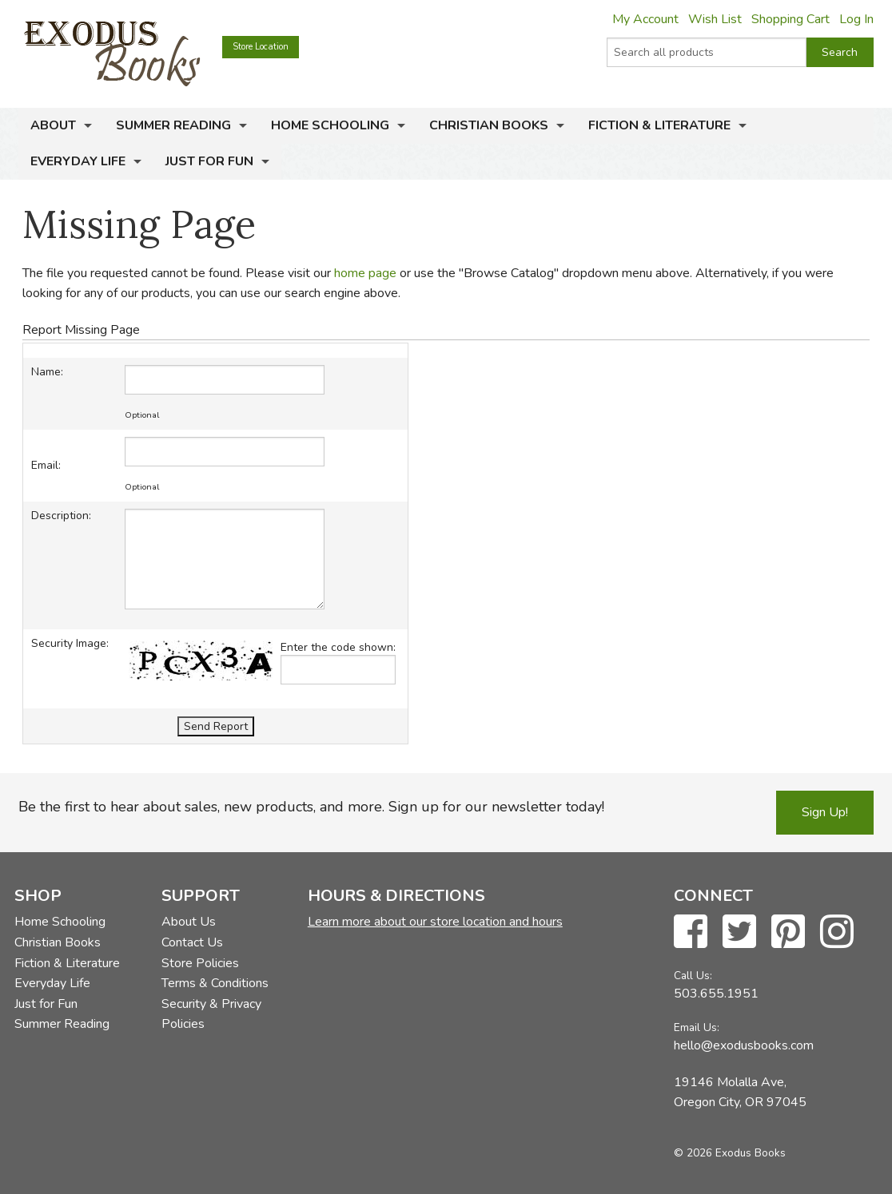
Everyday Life (77, 161)
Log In (856, 19)
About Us (188, 921)
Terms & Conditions (215, 983)
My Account (645, 19)
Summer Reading (173, 125)
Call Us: (693, 975)
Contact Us (192, 942)
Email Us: (696, 1027)
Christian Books (488, 125)
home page (365, 273)
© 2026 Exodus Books (730, 1152)
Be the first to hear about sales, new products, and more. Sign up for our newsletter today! (311, 806)
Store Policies (200, 963)
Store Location (261, 47)
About (53, 125)
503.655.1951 (716, 993)
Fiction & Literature (659, 125)
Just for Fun (209, 161)
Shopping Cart (790, 19)
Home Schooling (330, 125)
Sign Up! (825, 812)
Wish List (715, 19)
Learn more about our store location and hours (435, 921)
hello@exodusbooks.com (744, 1045)
